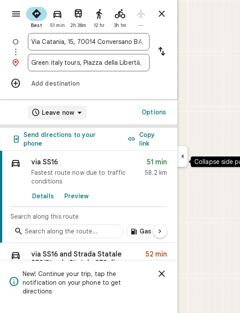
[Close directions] (162, 13)
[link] (88, 197)
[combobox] (88, 41)
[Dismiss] (162, 274)
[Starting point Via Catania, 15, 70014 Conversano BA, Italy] (88, 42)
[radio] (36, 16)
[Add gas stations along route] (141, 231)
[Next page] (160, 231)
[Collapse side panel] (182, 156)
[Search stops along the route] (66, 231)
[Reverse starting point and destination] (162, 52)
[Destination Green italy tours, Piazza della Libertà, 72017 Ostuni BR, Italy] (88, 62)
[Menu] (16, 13)
